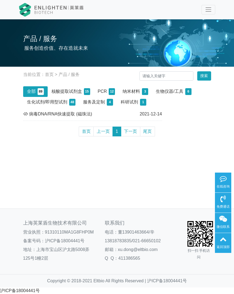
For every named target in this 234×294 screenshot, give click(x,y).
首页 (49, 74)
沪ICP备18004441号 (65, 240)
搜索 (204, 76)
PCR (106, 91)
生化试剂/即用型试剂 (51, 102)
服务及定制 (98, 102)
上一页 (103, 131)
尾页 (147, 131)
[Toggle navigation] (208, 9)
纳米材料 (135, 91)
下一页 (130, 131)
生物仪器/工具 (173, 91)
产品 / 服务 (69, 74)
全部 (35, 91)
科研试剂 (133, 102)
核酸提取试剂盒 (70, 91)
